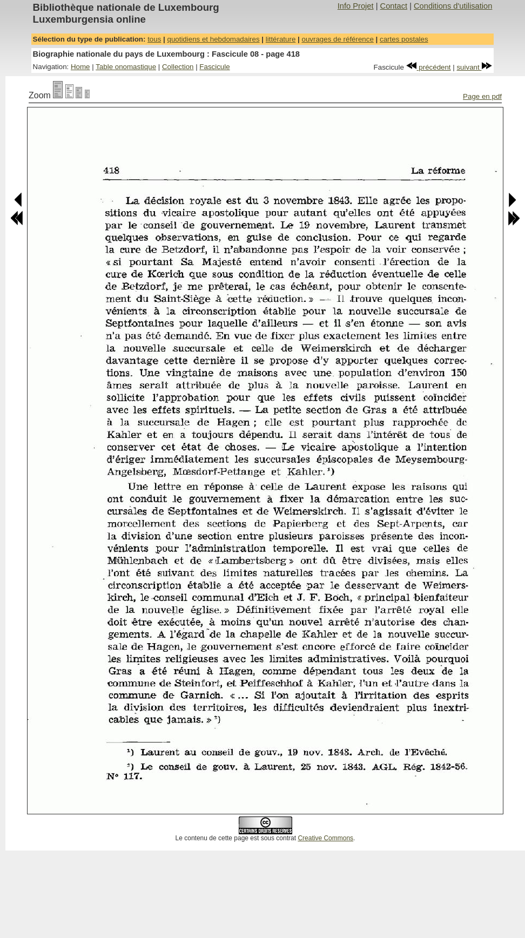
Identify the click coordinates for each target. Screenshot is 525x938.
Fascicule (214, 67)
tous (154, 39)
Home (80, 67)
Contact (394, 6)
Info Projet (356, 6)
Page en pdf (482, 96)
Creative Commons (325, 838)
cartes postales (404, 39)
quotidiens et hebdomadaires (213, 39)
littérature (281, 39)
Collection (178, 67)
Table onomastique (126, 67)
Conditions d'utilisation (453, 6)
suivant (474, 67)
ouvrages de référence (337, 39)
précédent (428, 67)
